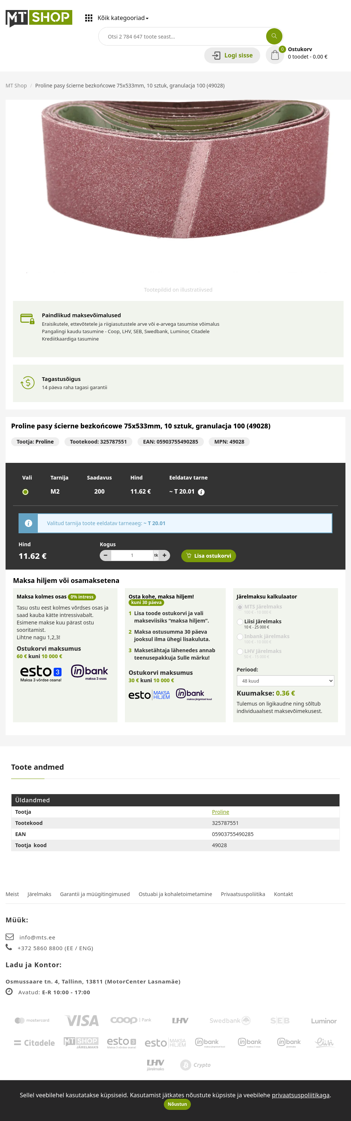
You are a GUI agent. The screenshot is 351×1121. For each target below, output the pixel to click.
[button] (305, 53)
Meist (12, 894)
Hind (25, 544)
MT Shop (16, 85)
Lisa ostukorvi (208, 555)
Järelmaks (40, 894)
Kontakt (283, 894)
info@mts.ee (38, 937)
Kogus (108, 544)
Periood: (247, 669)
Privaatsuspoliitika (243, 894)
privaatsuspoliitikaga (301, 1095)
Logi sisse (232, 55)
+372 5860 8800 (41, 948)
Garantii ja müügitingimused (95, 894)
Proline (45, 441)
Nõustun (177, 1104)
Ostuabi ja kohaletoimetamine (175, 894)
